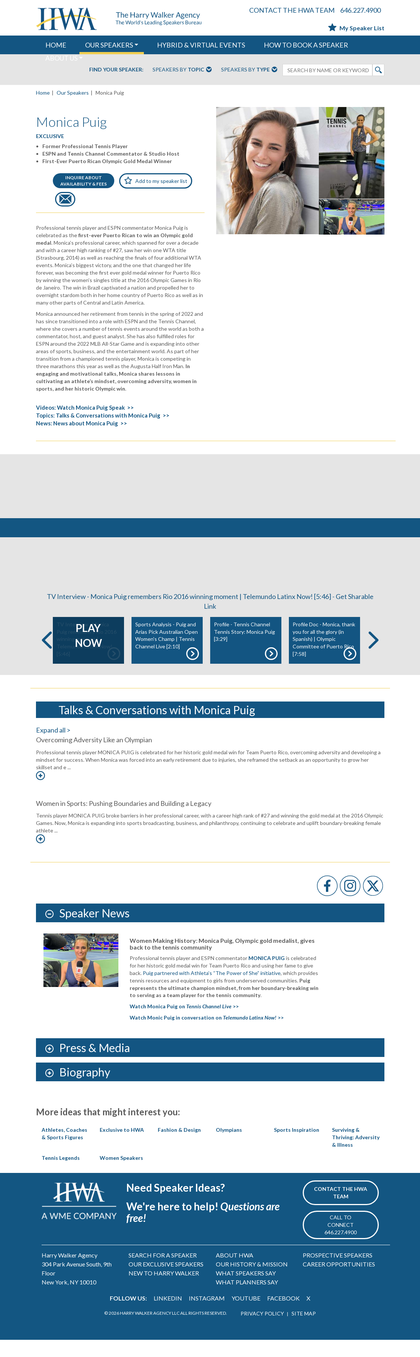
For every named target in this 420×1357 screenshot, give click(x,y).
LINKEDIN (168, 1315)
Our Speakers (73, 92)
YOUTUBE (246, 1315)
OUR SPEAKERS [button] (109, 45)
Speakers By (182, 70)
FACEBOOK (283, 1315)
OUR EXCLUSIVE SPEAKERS (166, 1281)
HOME (55, 45)
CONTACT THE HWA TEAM (292, 10)
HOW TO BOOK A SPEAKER (306, 45)
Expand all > (53, 747)
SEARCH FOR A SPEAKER (163, 1272)
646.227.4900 (360, 10)
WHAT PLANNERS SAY (247, 1299)
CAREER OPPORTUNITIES (339, 1281)
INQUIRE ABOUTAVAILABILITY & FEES (83, 181)
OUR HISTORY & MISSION (252, 1281)
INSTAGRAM (207, 1315)
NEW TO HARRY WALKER (164, 1290)
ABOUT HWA (234, 1272)
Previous (47, 657)
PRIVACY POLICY (262, 1330)
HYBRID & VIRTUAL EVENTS (201, 45)
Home (43, 92)
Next (373, 657)
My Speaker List (356, 27)
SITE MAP (303, 1330)
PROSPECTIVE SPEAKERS (337, 1272)
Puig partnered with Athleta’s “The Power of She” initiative (212, 990)
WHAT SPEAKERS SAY (246, 1290)
